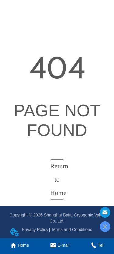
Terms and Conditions (71, 229)
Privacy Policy (35, 229)
